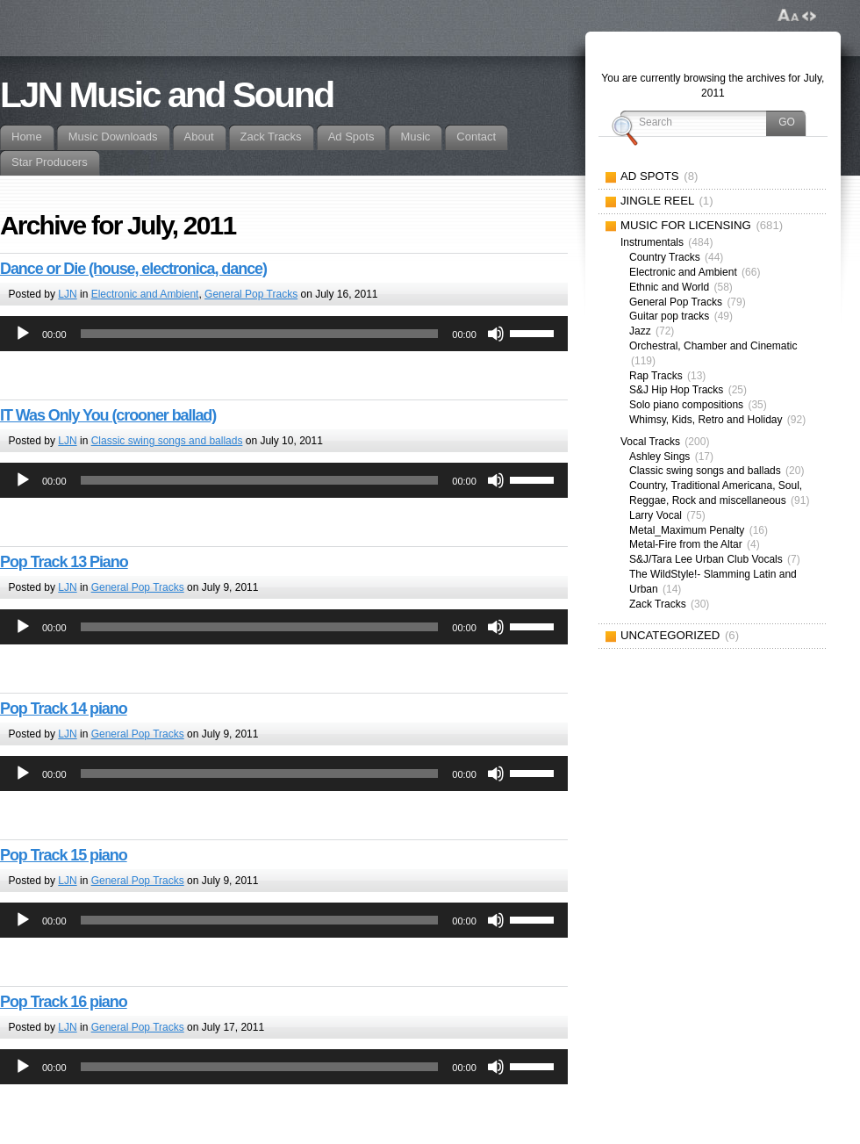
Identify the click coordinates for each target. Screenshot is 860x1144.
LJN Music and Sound (166, 95)
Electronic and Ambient (145, 294)
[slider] (260, 333)
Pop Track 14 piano (63, 708)
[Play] (23, 333)
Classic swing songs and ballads (167, 441)
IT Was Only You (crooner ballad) (108, 415)
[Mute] (496, 333)
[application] (284, 333)
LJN (67, 294)
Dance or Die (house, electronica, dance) (133, 268)
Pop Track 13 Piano (64, 562)
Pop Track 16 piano (63, 1002)
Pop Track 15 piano (63, 855)
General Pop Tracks (250, 294)
